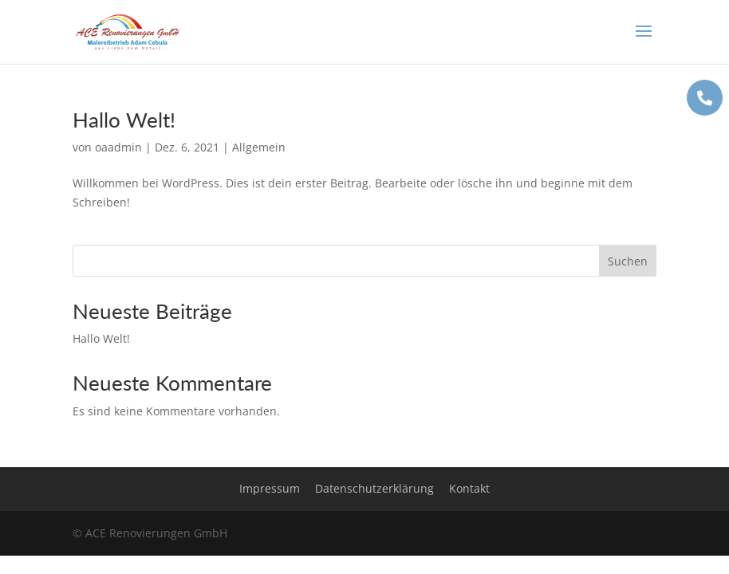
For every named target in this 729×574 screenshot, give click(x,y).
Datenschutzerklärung (374, 488)
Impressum (269, 488)
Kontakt (469, 488)
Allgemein (259, 147)
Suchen (628, 261)
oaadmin (118, 147)
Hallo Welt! (124, 119)
